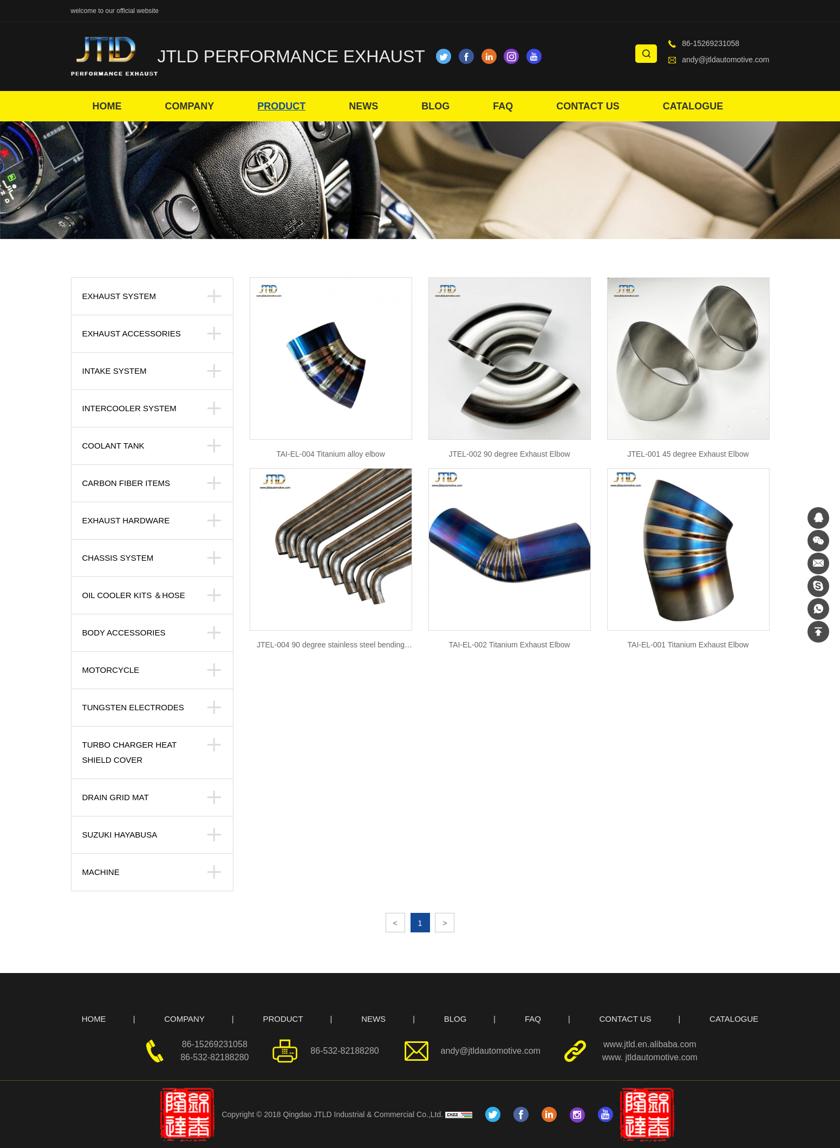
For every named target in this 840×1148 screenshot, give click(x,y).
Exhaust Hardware (126, 520)
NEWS (363, 106)
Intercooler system (129, 408)
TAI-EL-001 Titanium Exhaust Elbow (688, 644)
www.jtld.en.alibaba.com (649, 1044)
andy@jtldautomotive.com (725, 59)
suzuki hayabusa (120, 834)
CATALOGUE (693, 106)
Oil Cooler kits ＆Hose (133, 595)
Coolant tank (113, 445)
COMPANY (189, 106)
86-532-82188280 (214, 1057)
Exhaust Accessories (131, 333)
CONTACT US (588, 106)
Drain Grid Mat (115, 797)
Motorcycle (111, 669)
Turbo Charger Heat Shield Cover (129, 752)
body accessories (124, 632)
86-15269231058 (710, 43)
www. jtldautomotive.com (650, 1057)
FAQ (503, 106)
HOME (107, 106)
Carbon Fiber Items (126, 483)
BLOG (435, 106)
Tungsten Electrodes (133, 707)
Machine (101, 872)
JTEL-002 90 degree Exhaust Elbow (509, 454)
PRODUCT (281, 106)
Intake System (114, 370)
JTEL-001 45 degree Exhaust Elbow (687, 454)
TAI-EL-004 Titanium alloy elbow (330, 454)
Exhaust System (119, 296)
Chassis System (118, 557)
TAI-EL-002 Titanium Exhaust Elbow (509, 644)
